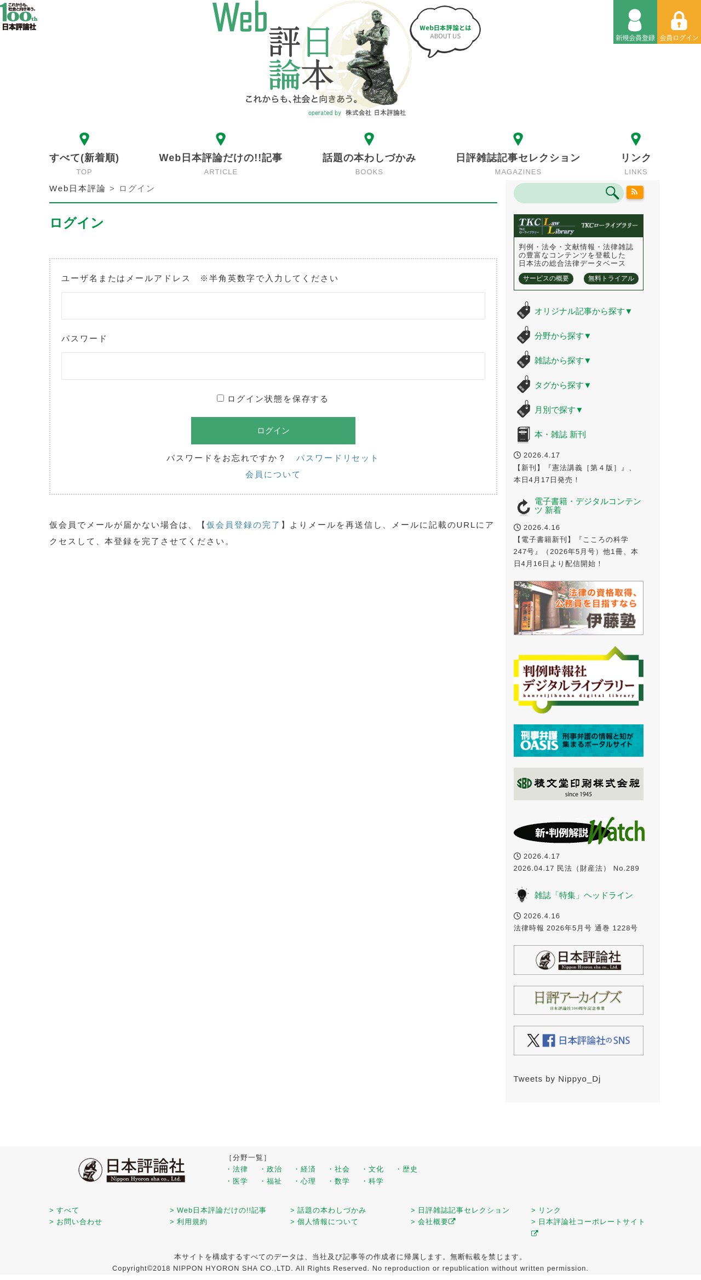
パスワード (84, 338)
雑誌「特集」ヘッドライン (584, 895)
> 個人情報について (324, 1222)
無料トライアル (611, 278)
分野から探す (563, 335)
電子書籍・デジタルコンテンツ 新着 (588, 505)
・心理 (304, 1181)
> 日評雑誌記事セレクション (460, 1210)
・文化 (372, 1169)
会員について (273, 474)
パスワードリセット (338, 457)
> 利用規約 (189, 1222)
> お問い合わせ (75, 1222)
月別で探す (559, 409)
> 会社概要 (433, 1222)
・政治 (270, 1169)
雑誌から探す (563, 360)
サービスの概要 (546, 278)
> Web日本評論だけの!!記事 (218, 1210)
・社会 (338, 1169)
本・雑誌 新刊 (560, 434)
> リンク (546, 1210)
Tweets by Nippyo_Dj (557, 1078)
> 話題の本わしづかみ (328, 1210)
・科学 (372, 1181)
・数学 (338, 1181)
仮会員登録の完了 (243, 524)
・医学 (236, 1181)
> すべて (64, 1210)
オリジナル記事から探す (584, 311)
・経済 (304, 1169)
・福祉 (270, 1181)
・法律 (236, 1169)
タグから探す (563, 385)
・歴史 (406, 1169)
